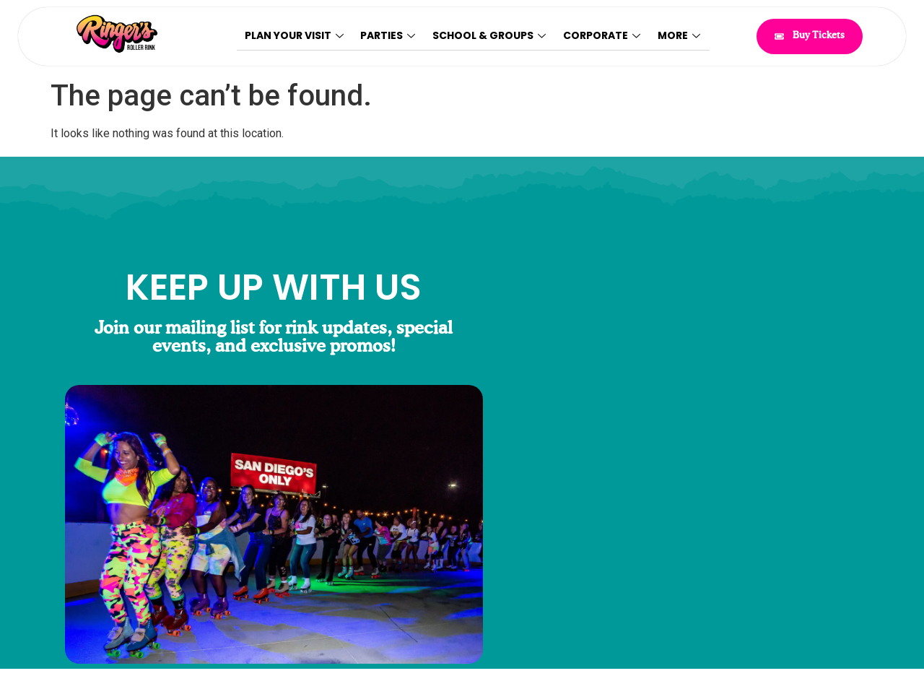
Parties (389, 36)
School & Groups (490, 36)
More (679, 36)
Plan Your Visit (296, 36)
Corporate (602, 36)
